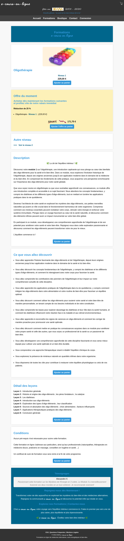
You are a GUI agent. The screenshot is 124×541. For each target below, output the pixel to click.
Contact (73, 18)
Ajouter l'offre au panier (62, 126)
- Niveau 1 (32, 114)
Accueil (37, 18)
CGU (47, 532)
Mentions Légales (72, 532)
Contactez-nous (76, 504)
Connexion (85, 18)
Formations (49, 18)
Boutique (62, 18)
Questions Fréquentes (57, 532)
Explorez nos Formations (52, 504)
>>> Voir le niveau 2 (23, 145)
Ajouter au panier (62, 83)
